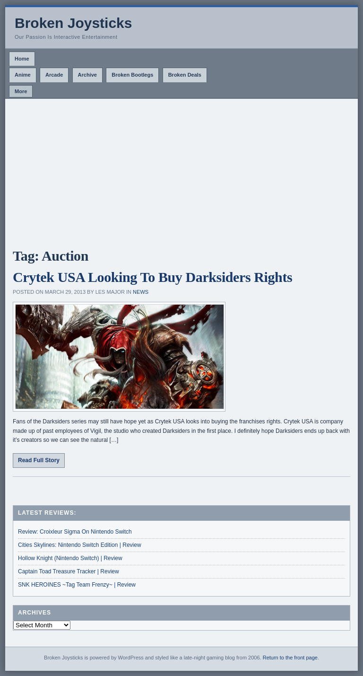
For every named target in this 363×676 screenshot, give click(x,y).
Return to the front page (290, 657)
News (140, 292)
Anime (23, 75)
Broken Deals (184, 75)
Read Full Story (39, 460)
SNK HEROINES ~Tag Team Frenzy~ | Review (77, 584)
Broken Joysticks (73, 23)
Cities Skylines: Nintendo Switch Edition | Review (79, 545)
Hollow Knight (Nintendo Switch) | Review (70, 558)
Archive (87, 75)
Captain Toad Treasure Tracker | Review (68, 571)
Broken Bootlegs (132, 75)
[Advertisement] (181, 170)
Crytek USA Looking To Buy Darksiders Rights (152, 277)
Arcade (54, 75)
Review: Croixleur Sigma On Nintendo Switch (75, 531)
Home (22, 58)
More (21, 91)
